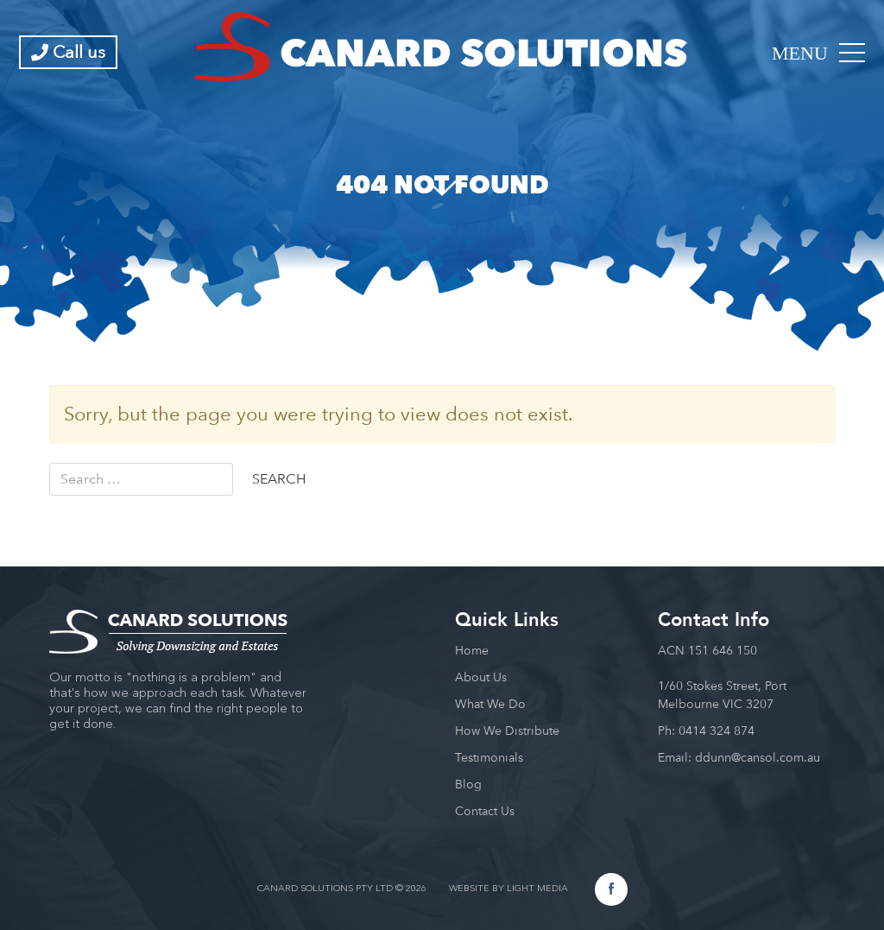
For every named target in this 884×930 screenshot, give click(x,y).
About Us (481, 677)
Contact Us (485, 811)
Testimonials (489, 757)
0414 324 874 (717, 730)
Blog (468, 784)
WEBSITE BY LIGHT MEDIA (508, 889)
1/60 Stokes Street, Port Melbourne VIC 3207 (722, 695)
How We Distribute (507, 730)
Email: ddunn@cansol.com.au (739, 757)
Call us (68, 51)
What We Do (490, 704)
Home (472, 650)
